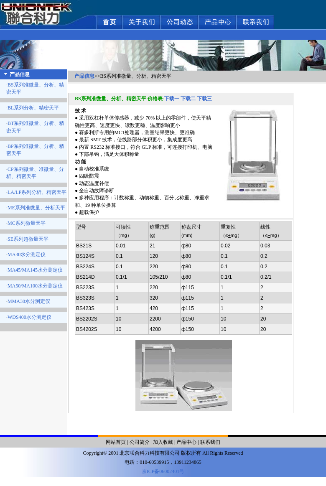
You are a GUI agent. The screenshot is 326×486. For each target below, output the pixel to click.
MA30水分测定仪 (27, 254)
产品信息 (84, 76)
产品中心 (186, 442)
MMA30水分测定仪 (29, 301)
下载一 (171, 99)
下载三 (204, 99)
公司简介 (140, 442)
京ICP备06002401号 (163, 471)
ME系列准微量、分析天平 (36, 208)
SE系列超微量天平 (28, 239)
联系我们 (210, 442)
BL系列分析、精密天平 (33, 108)
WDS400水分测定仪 (29, 317)
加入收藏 (163, 442)
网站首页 (116, 442)
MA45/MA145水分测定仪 (35, 270)
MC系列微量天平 (27, 223)
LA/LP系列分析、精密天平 (37, 192)
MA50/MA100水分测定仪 (35, 286)
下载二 (188, 99)
